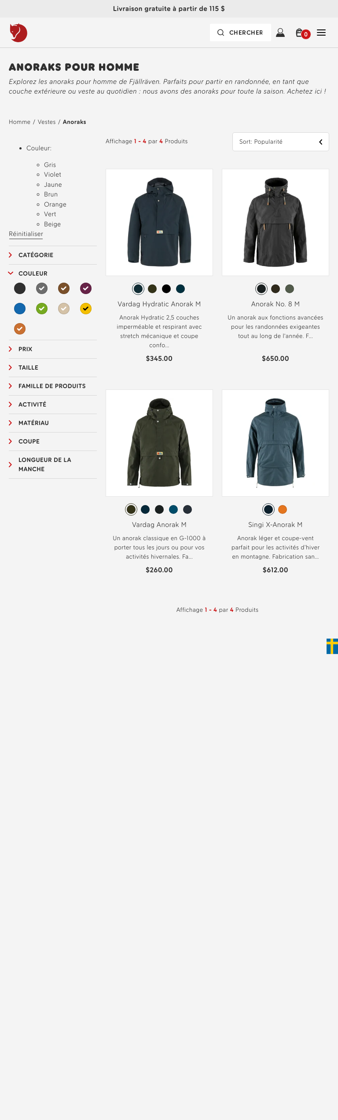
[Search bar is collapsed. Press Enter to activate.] (240, 32)
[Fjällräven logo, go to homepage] (36, 32)
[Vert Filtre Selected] (42, 308)
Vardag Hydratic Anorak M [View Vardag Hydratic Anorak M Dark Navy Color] (159, 304)
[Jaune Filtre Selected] (86, 308)
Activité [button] (32, 404)
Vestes (47, 122)
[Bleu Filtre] (20, 308)
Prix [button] (25, 349)
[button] (301, 32)
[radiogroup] (159, 289)
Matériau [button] (33, 423)
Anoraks (74, 122)
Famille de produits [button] (52, 386)
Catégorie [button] (36, 255)
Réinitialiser (26, 234)
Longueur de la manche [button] (44, 464)
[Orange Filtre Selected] (20, 329)
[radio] (138, 289)
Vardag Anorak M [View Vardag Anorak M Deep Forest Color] (159, 524)
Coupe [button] (29, 441)
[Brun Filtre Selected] (64, 288)
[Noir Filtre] (20, 288)
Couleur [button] (33, 273)
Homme (20, 122)
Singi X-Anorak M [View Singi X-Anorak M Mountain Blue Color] (275, 524)
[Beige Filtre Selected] (64, 308)
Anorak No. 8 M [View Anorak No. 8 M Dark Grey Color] (275, 304)
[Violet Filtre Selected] (86, 288)
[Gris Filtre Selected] (42, 288)
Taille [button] (28, 367)
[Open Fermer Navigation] (321, 32)
